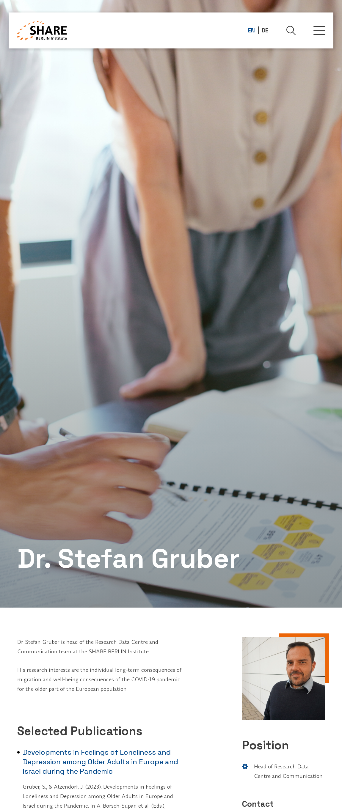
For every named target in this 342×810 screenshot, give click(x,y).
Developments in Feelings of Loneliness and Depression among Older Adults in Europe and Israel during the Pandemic (100, 762)
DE (265, 30)
